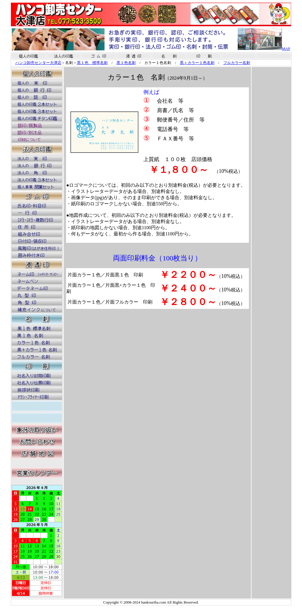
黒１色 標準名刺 (92, 62)
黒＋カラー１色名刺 (197, 62)
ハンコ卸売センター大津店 (38, 62)
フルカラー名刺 (236, 62)
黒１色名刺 (126, 62)
